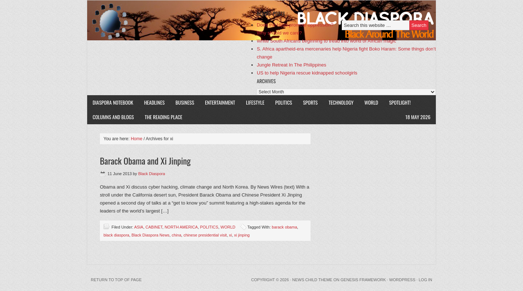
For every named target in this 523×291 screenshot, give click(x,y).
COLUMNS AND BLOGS (113, 117)
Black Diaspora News (150, 235)
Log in (425, 280)
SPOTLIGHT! (397, 102)
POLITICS (283, 102)
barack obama (284, 227)
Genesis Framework (363, 280)
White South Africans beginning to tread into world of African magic (326, 41)
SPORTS (310, 102)
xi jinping (242, 235)
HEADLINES (154, 102)
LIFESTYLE (252, 102)
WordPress (402, 280)
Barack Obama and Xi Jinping (145, 160)
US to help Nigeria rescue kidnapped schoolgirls (307, 73)
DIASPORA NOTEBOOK (113, 102)
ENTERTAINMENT (220, 102)
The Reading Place (163, 117)
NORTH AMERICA (181, 227)
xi (230, 235)
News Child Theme (312, 280)
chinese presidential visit (205, 235)
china (176, 235)
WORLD (368, 102)
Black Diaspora (171, 20)
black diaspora (116, 235)
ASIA (138, 227)
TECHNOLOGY (341, 102)
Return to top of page (116, 280)
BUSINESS (184, 102)
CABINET (154, 227)
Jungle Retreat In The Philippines (291, 65)
